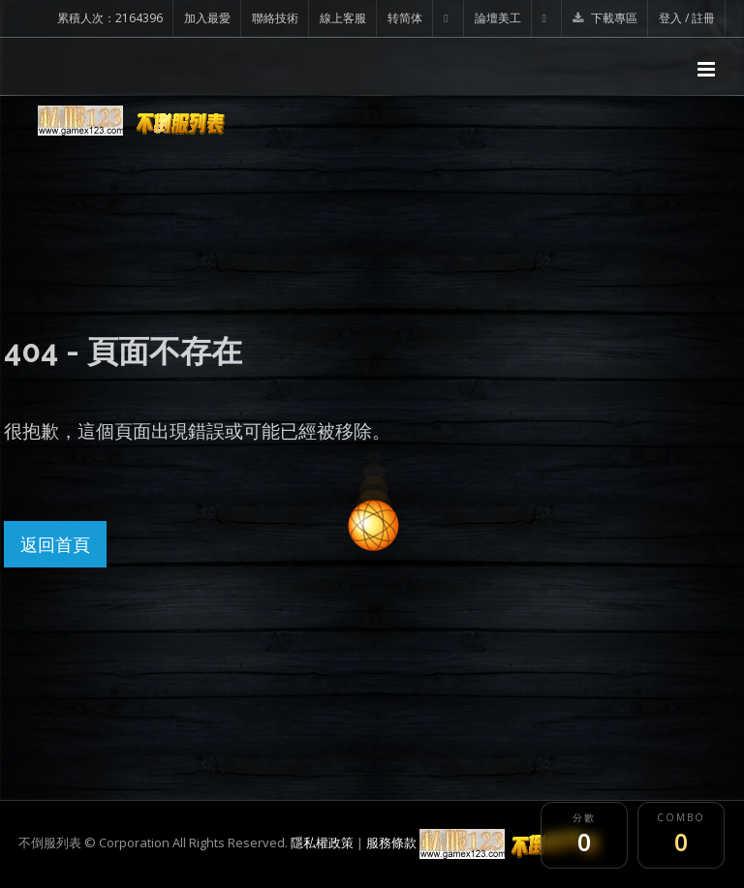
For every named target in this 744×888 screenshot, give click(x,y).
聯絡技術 (275, 18)
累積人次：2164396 (110, 18)
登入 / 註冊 (687, 18)
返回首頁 (55, 544)
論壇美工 (498, 18)
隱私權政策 (322, 842)
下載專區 (605, 18)
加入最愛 (207, 18)
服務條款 (391, 842)
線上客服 (343, 18)
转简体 (405, 18)
